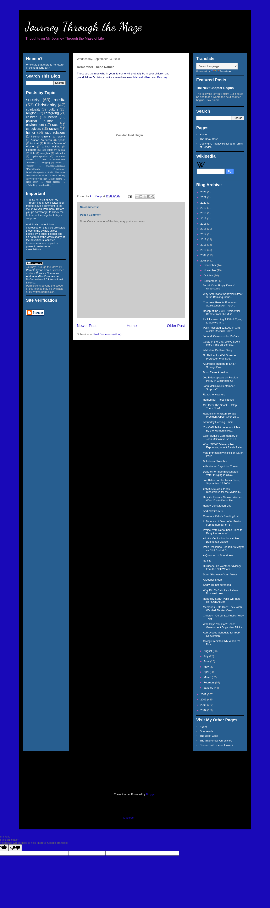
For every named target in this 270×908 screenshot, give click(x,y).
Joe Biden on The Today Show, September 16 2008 (221, 482)
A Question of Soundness (218, 555)
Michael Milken (142, 77)
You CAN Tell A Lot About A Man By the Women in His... (222, 429)
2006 (203, 699)
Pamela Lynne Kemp (38, 270)
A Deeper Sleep (212, 579)
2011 (203, 244)
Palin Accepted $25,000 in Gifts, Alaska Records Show (222, 329)
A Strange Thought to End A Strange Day (219, 365)
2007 (203, 694)
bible (32, 153)
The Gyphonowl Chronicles (216, 740)
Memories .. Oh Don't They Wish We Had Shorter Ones (222, 608)
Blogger (150, 794)
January (209, 687)
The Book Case (209, 139)
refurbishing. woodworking (38, 185)
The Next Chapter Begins (215, 88)
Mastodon (129, 817)
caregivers (33, 128)
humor (30, 132)
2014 (203, 234)
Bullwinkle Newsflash (215, 461)
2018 (203, 213)
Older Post (176, 326)
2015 (203, 228)
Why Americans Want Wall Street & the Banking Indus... (222, 295)
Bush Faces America (215, 372)
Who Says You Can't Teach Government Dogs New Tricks (222, 625)
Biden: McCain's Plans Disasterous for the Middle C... (222, 490)
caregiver (45, 153)
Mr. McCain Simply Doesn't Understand (219, 287)
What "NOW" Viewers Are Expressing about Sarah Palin (222, 446)
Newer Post (87, 326)
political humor (39, 121)
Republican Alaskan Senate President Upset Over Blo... (221, 415)
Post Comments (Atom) (107, 334)
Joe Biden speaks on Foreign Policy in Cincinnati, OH (220, 379)
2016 (203, 223)
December (210, 265)
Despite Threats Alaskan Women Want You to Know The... (222, 499)
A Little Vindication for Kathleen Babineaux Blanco (221, 540)
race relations (55, 132)
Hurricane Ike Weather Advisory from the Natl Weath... (222, 567)
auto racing (56, 179)
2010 (203, 250)
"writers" (58, 163)
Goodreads (206, 731)
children (32, 117)
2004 (203, 710)
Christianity (45, 104)
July (206, 656)
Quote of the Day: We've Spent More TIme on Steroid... (221, 343)
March (208, 677)
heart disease (53, 182)
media (60, 99)
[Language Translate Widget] (217, 66)
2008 (203, 260)
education (60, 153)
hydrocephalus (40, 156)
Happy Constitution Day (217, 505)
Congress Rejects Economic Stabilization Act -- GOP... (220, 304)
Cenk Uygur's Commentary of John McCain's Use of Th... (220, 437)
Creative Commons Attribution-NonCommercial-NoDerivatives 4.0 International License (44, 278)
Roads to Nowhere (214, 394)
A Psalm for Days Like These (220, 466)
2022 (203, 197)
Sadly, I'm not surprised (217, 584)
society (33, 99)
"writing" (30, 166)
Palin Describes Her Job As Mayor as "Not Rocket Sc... (223, 548)
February (209, 682)
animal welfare (51, 146)
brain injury (32, 182)
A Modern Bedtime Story (217, 350)
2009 (203, 255)
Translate (221, 71)
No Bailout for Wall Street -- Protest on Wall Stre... (219, 357)
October (209, 275)
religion (31, 113)
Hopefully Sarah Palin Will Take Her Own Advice (221, 600)
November (210, 270)
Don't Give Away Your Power (220, 574)
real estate (47, 149)
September (210, 280)
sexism (61, 149)
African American (41, 140)
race (55, 124)
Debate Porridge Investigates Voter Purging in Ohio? (220, 473)
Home (132, 326)
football (34, 143)
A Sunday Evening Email (217, 422)
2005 (203, 704)
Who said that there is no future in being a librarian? (45, 66)
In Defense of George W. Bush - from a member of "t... (222, 523)
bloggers (31, 149)
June (207, 661)
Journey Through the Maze (83, 26)
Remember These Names (218, 399)
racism (54, 128)
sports (61, 140)
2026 (203, 192)
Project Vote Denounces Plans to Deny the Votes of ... (222, 531)
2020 (203, 202)
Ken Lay (162, 77)
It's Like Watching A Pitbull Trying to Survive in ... (222, 321)
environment (35, 124)
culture (54, 109)
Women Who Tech (38, 179)
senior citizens (41, 136)
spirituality (33, 109)
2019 (203, 207)
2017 (203, 218)
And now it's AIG (213, 511)
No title (207, 560)
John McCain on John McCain (221, 336)
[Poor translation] (15, 847)
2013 (203, 239)
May (206, 666)
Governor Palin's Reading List (221, 516)
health (52, 117)
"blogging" (46, 163)
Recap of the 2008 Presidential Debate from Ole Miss (221, 312)
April (207, 671)
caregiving (51, 113)
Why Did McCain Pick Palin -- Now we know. (220, 592)
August (208, 651)
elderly (61, 136)
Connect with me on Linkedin (217, 745)
